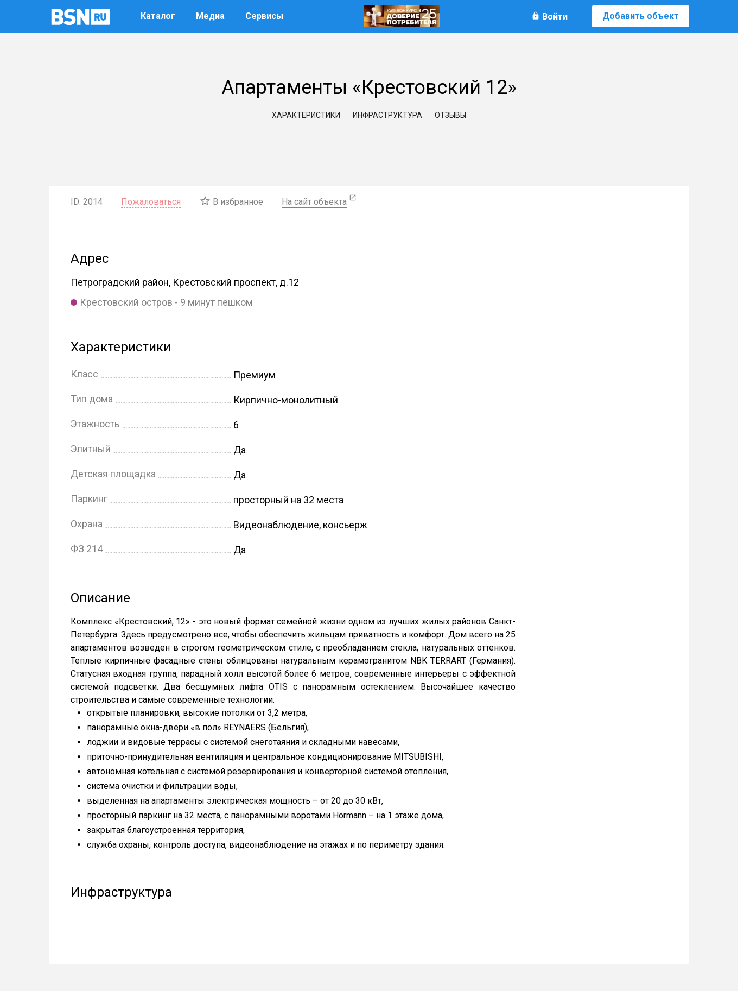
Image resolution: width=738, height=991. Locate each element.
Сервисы (264, 16)
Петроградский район (120, 282)
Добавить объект (640, 16)
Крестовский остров (126, 302)
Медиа (210, 16)
